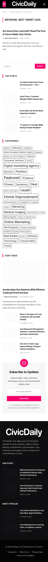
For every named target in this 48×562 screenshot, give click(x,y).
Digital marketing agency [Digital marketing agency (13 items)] (21, 166)
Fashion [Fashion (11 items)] (21, 171)
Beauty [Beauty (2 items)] (38, 152)
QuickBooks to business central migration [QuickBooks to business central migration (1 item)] (17, 231)
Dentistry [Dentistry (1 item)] (29, 161)
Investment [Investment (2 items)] (24, 202)
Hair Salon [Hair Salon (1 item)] (14, 191)
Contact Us (12, 552)
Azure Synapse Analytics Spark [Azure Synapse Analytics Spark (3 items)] (18, 152)
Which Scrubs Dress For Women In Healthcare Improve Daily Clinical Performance (32, 472)
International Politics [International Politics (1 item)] (10, 202)
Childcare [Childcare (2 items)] (30, 156)
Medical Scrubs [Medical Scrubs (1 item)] (33, 213)
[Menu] (4, 4)
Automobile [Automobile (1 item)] (27, 148)
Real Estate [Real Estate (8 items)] (11, 235)
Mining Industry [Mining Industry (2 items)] (10, 217)
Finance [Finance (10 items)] (28, 178)
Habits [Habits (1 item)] (6, 191)
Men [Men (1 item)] (42, 213)
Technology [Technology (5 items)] (10, 241)
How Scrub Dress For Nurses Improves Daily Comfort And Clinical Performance (31, 488)
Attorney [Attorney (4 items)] (16, 147)
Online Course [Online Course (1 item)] (30, 217)
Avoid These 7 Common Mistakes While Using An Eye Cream (31, 99)
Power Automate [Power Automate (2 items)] (28, 228)
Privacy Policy (25, 408)
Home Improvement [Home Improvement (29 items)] (21, 196)
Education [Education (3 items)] (8, 172)
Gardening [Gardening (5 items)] (21, 184)
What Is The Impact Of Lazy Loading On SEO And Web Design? (30, 316)
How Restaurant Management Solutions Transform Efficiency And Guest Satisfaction (32, 331)
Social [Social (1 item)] (22, 236)
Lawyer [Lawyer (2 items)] (34, 202)
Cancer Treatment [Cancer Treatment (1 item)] (18, 156)
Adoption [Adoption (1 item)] (6, 148)
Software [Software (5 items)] (32, 236)
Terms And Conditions (25, 555)
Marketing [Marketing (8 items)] (18, 206)
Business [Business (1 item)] (7, 156)
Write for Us (24, 552)
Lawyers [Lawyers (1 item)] (6, 207)
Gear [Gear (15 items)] (34, 184)
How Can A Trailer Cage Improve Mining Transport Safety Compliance (30, 346)
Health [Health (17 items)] (25, 190)
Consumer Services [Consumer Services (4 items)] (14, 160)
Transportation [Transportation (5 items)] (28, 241)
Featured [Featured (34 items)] (12, 177)
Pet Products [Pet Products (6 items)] (11, 227)
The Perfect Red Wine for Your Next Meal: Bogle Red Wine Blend (32, 513)
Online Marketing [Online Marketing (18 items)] (17, 222)
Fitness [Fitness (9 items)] (8, 184)
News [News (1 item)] (21, 217)
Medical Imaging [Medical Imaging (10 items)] (14, 212)
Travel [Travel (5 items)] (7, 245)
